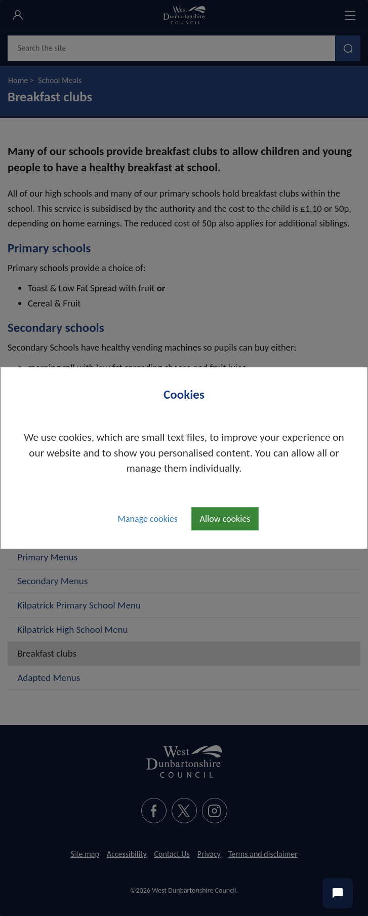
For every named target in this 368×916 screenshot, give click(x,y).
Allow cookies (225, 518)
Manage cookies (148, 518)
